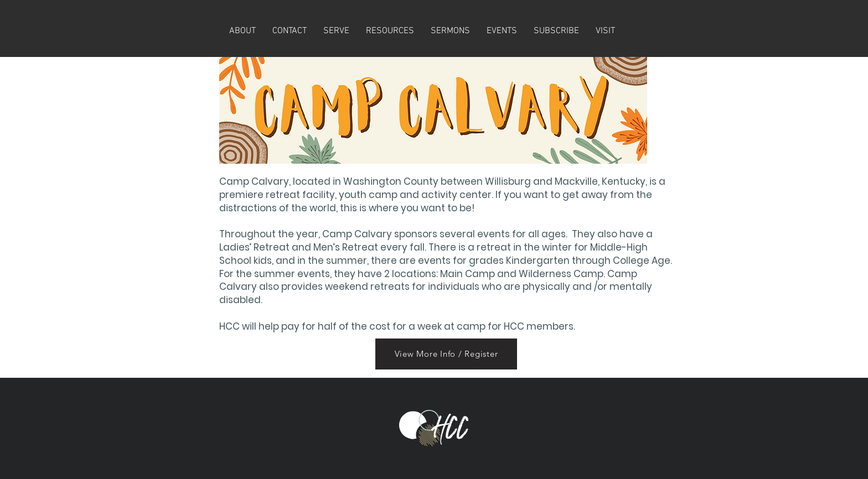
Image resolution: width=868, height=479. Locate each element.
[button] (556, 31)
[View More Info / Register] (446, 354)
